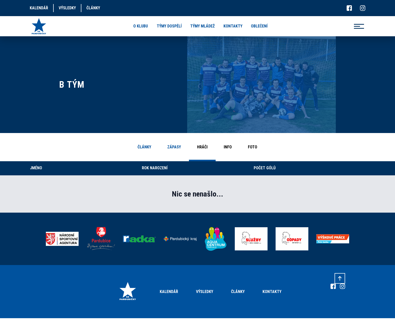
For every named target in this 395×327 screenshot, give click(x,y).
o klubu (140, 26)
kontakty (232, 26)
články (93, 8)
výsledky (67, 8)
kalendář (39, 8)
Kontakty (271, 291)
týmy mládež (202, 26)
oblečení (259, 26)
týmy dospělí (169, 26)
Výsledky (204, 291)
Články (238, 291)
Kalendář (169, 291)
